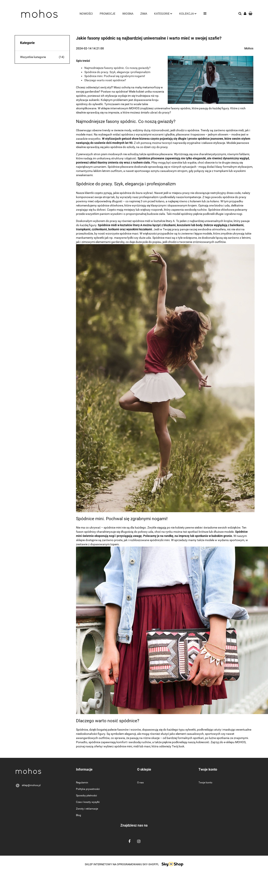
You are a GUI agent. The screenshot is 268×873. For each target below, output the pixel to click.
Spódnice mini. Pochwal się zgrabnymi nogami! (114, 76)
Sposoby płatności (86, 795)
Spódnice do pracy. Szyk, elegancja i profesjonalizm (117, 72)
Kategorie (163, 13)
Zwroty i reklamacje (87, 808)
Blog (78, 815)
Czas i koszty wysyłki (88, 802)
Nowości (86, 13)
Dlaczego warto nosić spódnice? (105, 80)
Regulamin (82, 782)
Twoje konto (205, 782)
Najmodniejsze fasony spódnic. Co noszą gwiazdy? (117, 68)
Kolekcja (188, 13)
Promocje (107, 13)
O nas (140, 782)
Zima (143, 13)
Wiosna (127, 13)
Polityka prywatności (88, 789)
